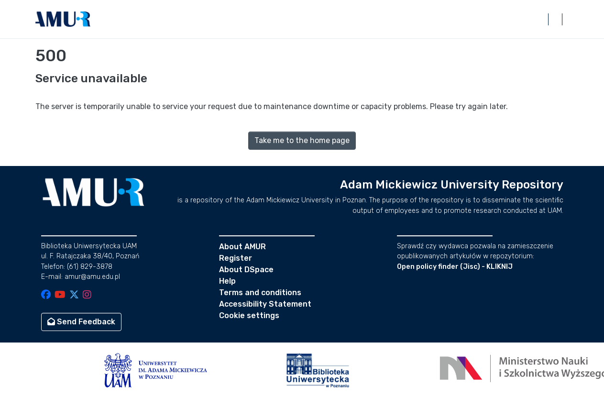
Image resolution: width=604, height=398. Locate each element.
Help (227, 281)
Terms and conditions (260, 292)
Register (235, 258)
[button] (63, 19)
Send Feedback (81, 321)
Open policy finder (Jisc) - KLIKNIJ (455, 267)
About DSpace (246, 269)
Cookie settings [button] (249, 315)
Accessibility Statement (265, 304)
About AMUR (242, 246)
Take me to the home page (302, 140)
